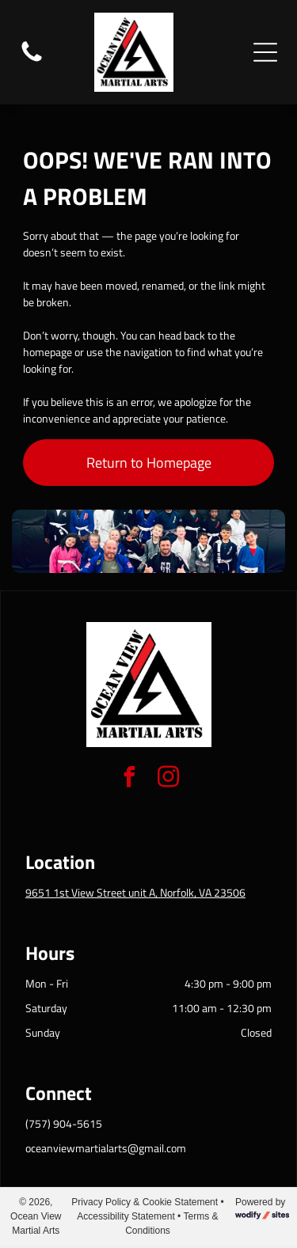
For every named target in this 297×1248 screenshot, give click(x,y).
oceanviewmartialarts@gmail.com (105, 1148)
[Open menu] (265, 52)
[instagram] (167, 779)
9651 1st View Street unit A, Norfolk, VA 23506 (135, 892)
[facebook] (129, 779)
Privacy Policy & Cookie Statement (144, 1202)
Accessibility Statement (125, 1216)
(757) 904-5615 (63, 1123)
